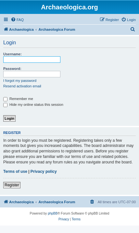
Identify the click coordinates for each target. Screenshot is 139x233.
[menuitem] (17, 20)
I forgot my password (19, 81)
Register (12, 185)
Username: (12, 54)
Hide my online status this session (33, 104)
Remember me (18, 99)
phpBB (52, 213)
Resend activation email (22, 86)
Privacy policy (44, 171)
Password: (12, 69)
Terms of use (15, 171)
